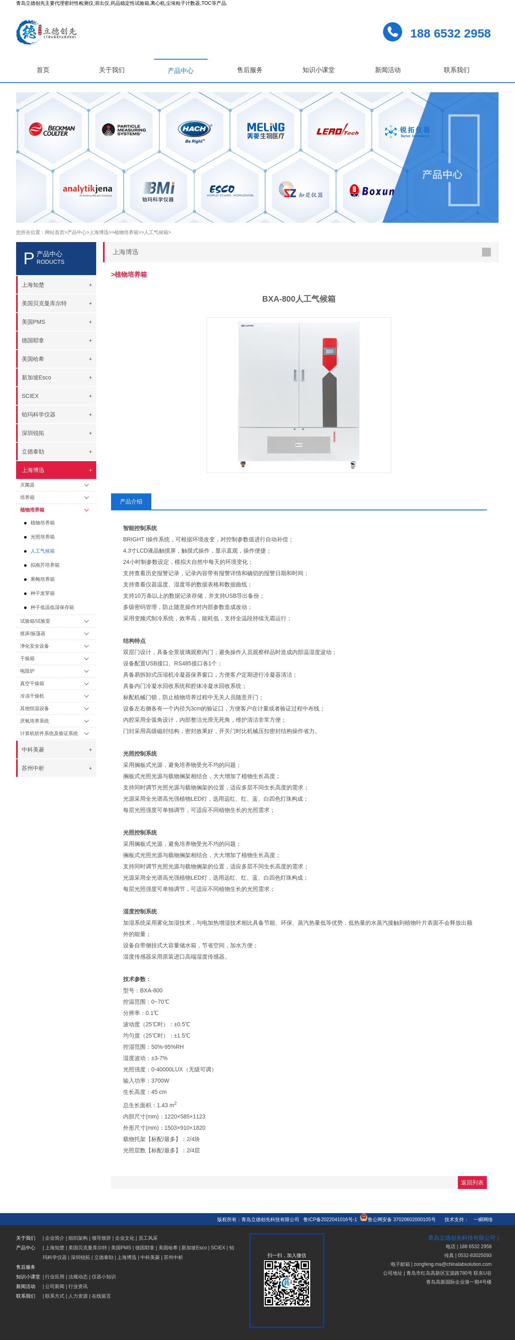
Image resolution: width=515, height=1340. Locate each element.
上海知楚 (54, 1248)
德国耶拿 (144, 1248)
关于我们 (112, 69)
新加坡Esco (194, 1248)
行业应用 (54, 1277)
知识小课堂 (319, 69)
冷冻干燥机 (32, 696)
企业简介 (54, 1238)
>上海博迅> (99, 232)
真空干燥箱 (32, 683)
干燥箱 (27, 658)
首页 (43, 69)
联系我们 (457, 69)
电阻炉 (27, 671)
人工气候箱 (43, 551)
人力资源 (78, 1296)
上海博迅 (126, 1257)
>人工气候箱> (156, 232)
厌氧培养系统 (34, 721)
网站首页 (54, 232)
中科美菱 (150, 1257)
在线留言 (101, 1296)
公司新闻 (54, 1286)
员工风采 (148, 1238)
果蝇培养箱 (43, 579)
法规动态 (78, 1277)
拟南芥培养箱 (45, 565)
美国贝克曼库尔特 (87, 1248)
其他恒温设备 (34, 708)
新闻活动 (388, 69)
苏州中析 (173, 1257)
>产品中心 (75, 232)
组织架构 (78, 1238)
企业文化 (124, 1238)
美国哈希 (168, 1248)
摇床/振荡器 (32, 633)
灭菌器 (27, 485)
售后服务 (250, 69)
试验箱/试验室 (35, 621)
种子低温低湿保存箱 (52, 607)
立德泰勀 (103, 1257)
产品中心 (181, 70)
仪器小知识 (104, 1277)
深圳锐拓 (80, 1257)
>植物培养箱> (126, 232)
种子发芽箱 (43, 593)
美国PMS (121, 1248)
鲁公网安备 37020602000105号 (398, 1219)
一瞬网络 (481, 1219)
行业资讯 (78, 1286)
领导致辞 (101, 1238)
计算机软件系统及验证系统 (49, 733)
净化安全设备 (34, 646)
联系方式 (54, 1296)
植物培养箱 (32, 510)
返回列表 (472, 1182)
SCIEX (218, 1248)
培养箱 (27, 497)
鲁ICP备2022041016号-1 (330, 1219)
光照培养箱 (43, 537)
